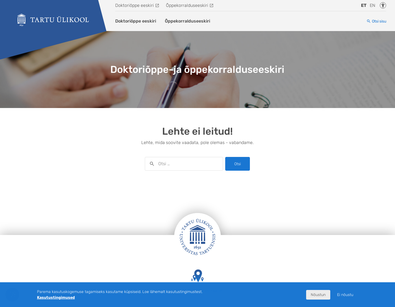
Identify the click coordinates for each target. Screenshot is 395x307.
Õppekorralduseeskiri (187, 5)
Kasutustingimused (56, 297)
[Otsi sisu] (376, 21)
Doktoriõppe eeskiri (134, 5)
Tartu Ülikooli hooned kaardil (197, 281)
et (363, 5)
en (372, 5)
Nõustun (318, 294)
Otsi (237, 164)
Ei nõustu (345, 294)
